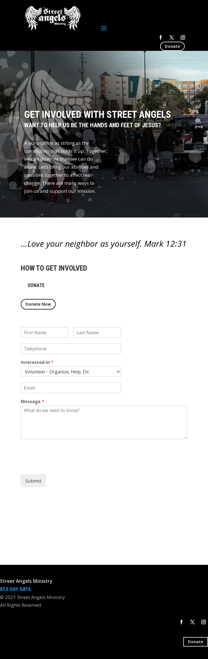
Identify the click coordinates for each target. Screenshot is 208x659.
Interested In (37, 362)
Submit (33, 481)
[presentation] (63, 465)
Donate (172, 46)
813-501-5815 (15, 589)
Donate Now (38, 304)
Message (32, 402)
